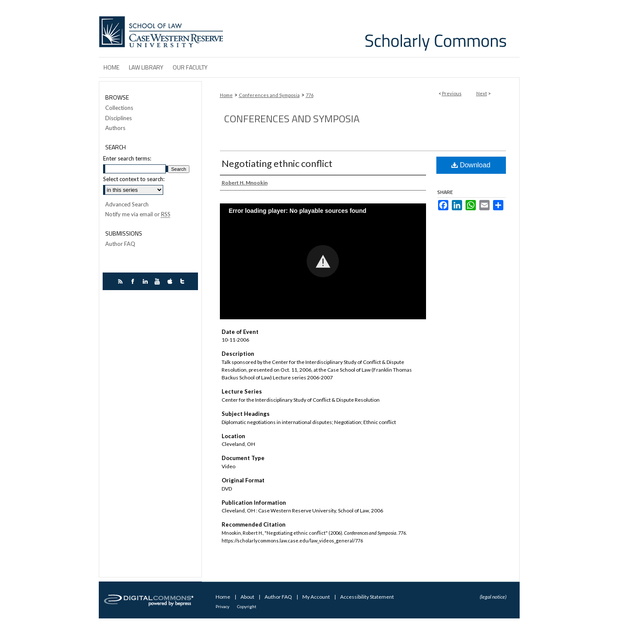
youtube (158, 281)
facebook (134, 281)
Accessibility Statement (367, 597)
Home (226, 95)
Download (470, 165)
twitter (183, 281)
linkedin (146, 281)
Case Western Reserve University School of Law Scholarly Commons (373, 28)
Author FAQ (120, 244)
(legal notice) (493, 597)
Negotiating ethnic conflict (277, 163)
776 (310, 95)
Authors (115, 128)
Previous (452, 93)
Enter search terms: (127, 158)
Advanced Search (127, 204)
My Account (316, 597)
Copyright (246, 606)
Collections (119, 108)
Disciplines (118, 118)
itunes (171, 281)
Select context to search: (133, 179)
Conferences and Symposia (269, 95)
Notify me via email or (137, 214)
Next (481, 93)
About (248, 597)
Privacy (223, 606)
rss (121, 281)
